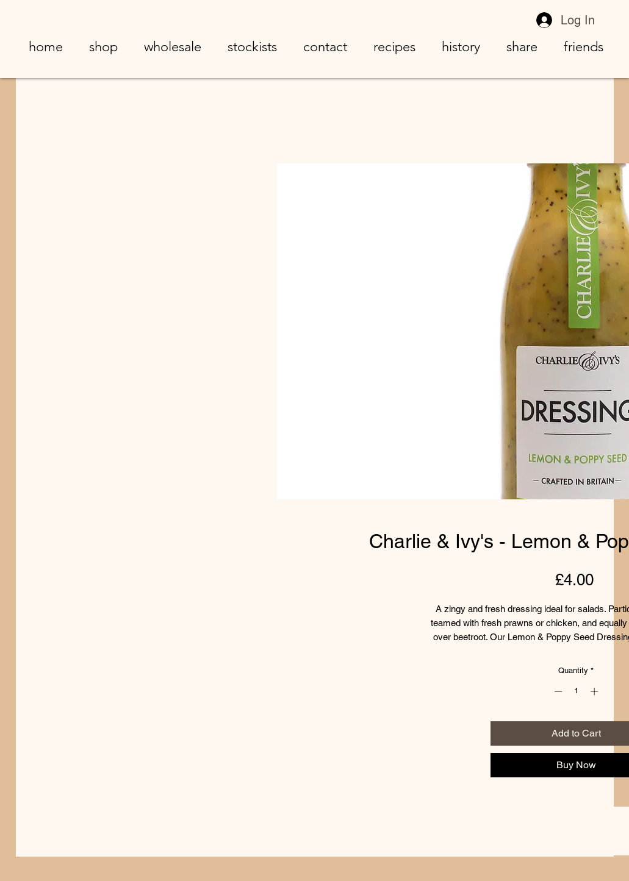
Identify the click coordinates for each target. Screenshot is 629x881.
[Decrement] (557, 691)
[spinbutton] (576, 691)
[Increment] (595, 691)
